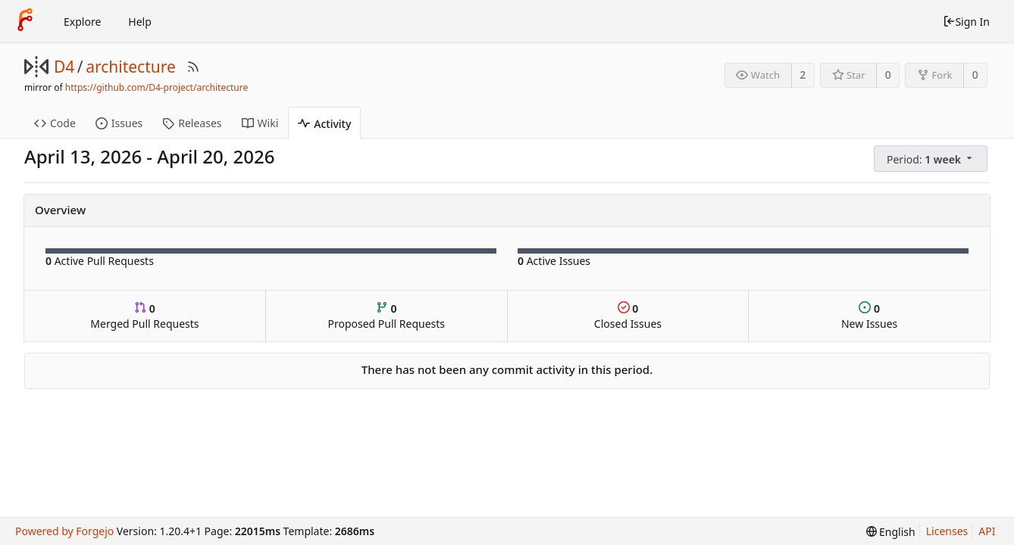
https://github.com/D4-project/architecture (156, 87)
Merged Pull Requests (144, 316)
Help (140, 21)
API (986, 531)
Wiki (260, 123)
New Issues (869, 316)
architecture (131, 66)
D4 (64, 66)
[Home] (25, 21)
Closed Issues (628, 316)
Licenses (947, 531)
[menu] (932, 159)
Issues (118, 123)
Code (55, 123)
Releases (191, 123)
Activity (324, 124)
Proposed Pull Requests (386, 316)
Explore (82, 21)
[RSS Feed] (193, 66)
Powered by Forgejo (64, 531)
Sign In (966, 21)
